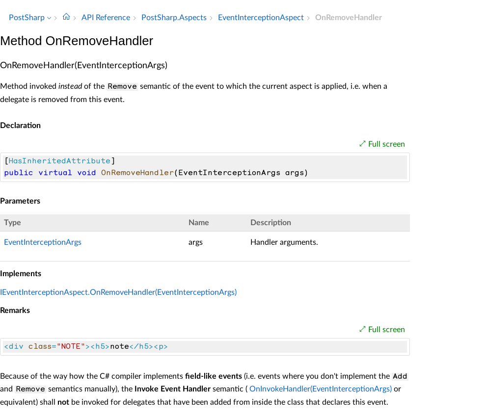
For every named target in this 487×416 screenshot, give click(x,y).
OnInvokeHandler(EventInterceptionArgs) (320, 389)
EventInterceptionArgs (42, 242)
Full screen (386, 144)
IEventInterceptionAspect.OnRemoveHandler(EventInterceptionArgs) (118, 292)
